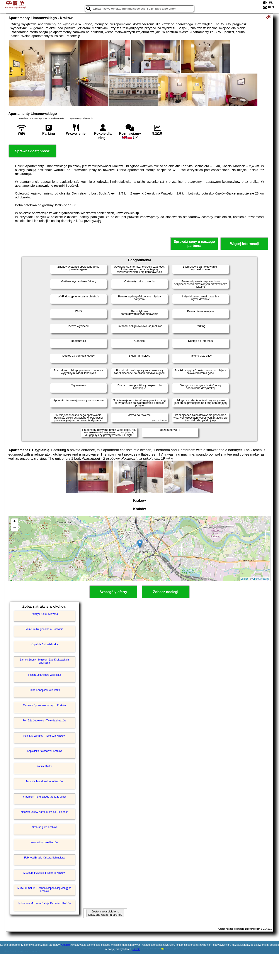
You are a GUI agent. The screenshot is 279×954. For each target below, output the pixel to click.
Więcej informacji (244, 244)
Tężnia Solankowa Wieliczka (44, 674)
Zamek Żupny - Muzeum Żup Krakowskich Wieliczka (44, 661)
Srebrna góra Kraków (44, 827)
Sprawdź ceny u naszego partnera (194, 244)
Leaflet (244, 578)
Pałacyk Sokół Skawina (44, 613)
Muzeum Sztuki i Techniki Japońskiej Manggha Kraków (44, 890)
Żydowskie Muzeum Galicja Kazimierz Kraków (44, 903)
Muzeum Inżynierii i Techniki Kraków (44, 872)
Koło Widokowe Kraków (44, 842)
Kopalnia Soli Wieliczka (44, 644)
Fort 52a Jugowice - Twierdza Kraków (44, 720)
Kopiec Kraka (44, 766)
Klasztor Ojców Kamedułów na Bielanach (44, 811)
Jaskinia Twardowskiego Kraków (44, 781)
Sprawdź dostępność (32, 151)
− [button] (14, 528)
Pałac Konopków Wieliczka (44, 690)
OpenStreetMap (260, 578)
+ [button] (14, 521)
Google (65, 944)
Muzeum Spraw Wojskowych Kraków (44, 705)
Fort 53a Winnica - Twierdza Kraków (44, 735)
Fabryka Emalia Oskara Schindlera (44, 857)
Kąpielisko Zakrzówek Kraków (44, 751)
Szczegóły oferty (113, 592)
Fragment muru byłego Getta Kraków (44, 796)
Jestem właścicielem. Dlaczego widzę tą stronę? (105, 913)
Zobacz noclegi (165, 592)
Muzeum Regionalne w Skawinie (44, 629)
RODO (136, 949)
